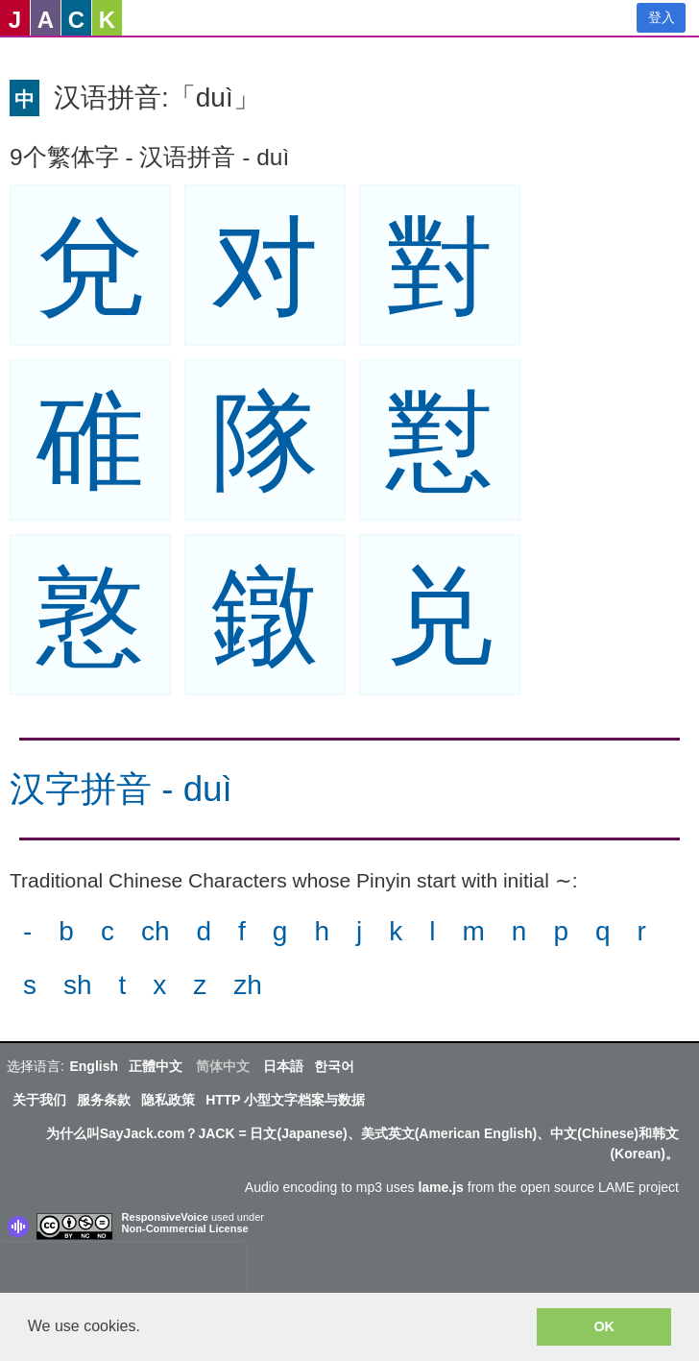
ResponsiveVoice (165, 1217)
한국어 (334, 1066)
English (93, 1066)
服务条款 (104, 1099)
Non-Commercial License (185, 1228)
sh (77, 985)
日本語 (283, 1066)
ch (155, 931)
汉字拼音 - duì (121, 789)
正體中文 (155, 1066)
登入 (661, 17)
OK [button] (604, 1326)
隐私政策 (168, 1099)
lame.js (440, 1187)
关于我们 (39, 1099)
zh (247, 985)
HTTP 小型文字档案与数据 (285, 1099)
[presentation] (123, 1271)
